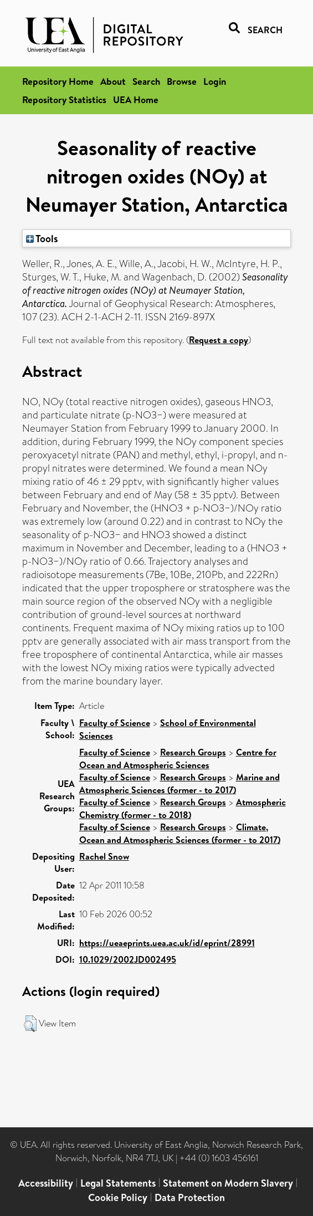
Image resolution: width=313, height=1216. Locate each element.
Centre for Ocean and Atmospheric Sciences (177, 758)
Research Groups (193, 752)
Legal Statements (118, 1183)
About (113, 81)
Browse (182, 81)
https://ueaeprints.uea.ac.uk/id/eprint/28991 (167, 943)
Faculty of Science (114, 723)
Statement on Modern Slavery (228, 1183)
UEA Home (135, 99)
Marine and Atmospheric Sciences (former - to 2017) (179, 783)
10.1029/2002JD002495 (127, 959)
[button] (30, 1023)
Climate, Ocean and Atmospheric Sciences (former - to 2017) (179, 833)
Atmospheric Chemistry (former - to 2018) (182, 808)
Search (146, 81)
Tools (42, 238)
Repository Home (58, 81)
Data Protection (190, 1197)
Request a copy (218, 340)
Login (214, 81)
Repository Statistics (64, 99)
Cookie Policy (117, 1197)
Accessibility (45, 1183)
